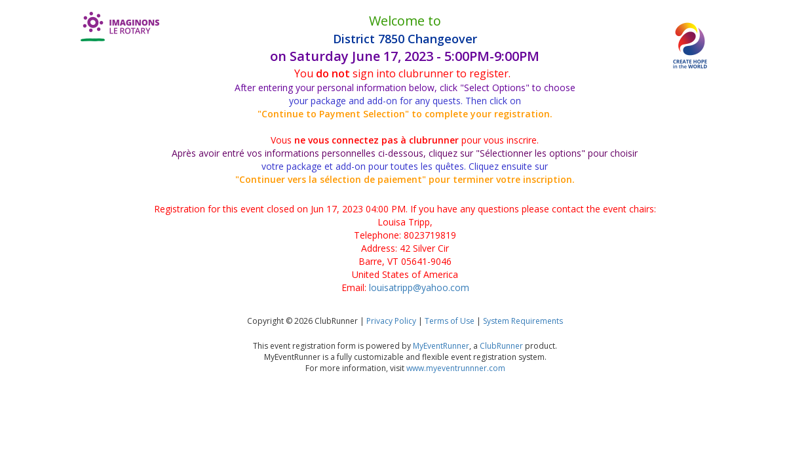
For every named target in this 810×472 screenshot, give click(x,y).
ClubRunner (501, 345)
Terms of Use (449, 320)
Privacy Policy (391, 320)
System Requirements (523, 320)
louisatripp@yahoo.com (419, 287)
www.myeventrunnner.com (455, 368)
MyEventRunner (441, 345)
